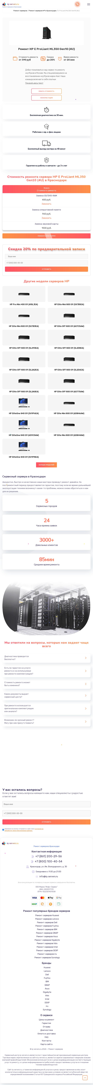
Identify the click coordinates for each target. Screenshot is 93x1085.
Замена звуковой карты (46, 224)
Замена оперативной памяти (46, 210)
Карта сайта (46, 1046)
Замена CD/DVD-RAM (46, 195)
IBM (47, 983)
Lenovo (47, 973)
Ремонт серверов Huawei (47, 917)
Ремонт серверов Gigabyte (47, 942)
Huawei (47, 969)
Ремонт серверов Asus (47, 938)
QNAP (47, 987)
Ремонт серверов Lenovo (47, 921)
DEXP (47, 1004)
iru (47, 1008)
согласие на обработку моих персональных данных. (24, 831)
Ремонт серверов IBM (47, 931)
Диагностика (46, 1032)
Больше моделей (46, 467)
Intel (47, 1001)
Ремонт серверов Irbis (47, 945)
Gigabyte (47, 994)
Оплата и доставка (47, 1035)
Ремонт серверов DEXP (47, 952)
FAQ (46, 1039)
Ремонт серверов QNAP (47, 935)
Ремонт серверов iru (47, 956)
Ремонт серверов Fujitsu (47, 928)
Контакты (46, 1042)
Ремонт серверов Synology (47, 959)
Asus (47, 990)
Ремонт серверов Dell (47, 924)
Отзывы (46, 1028)
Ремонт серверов (20, 11)
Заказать (46, 204)
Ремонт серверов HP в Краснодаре (42, 11)
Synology (47, 1011)
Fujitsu (47, 980)
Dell (47, 976)
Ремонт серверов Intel (47, 949)
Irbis (47, 997)
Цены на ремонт (46, 1021)
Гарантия (46, 1025)
